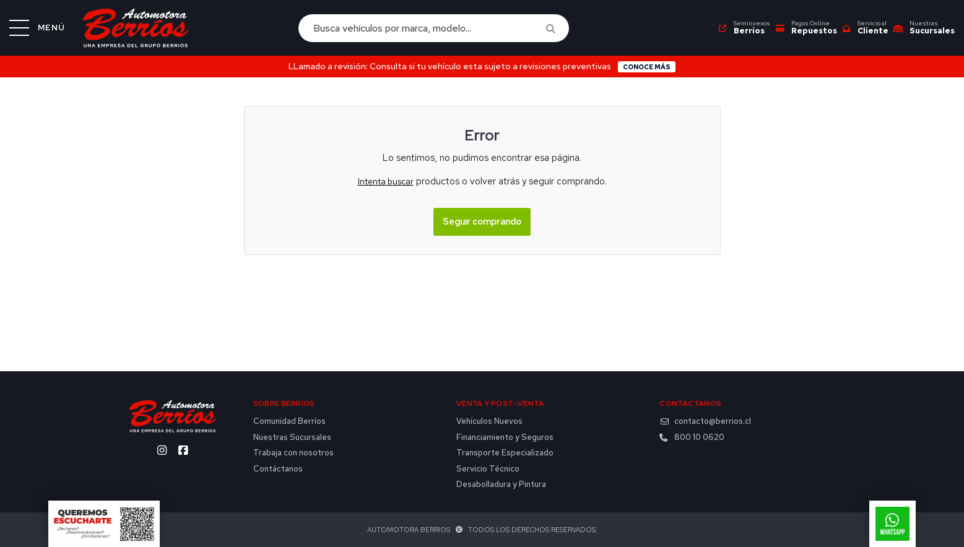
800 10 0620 (691, 437)
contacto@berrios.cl (705, 421)
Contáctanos (278, 469)
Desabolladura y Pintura (501, 484)
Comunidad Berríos (289, 421)
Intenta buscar (386, 181)
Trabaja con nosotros (293, 453)
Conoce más (647, 66)
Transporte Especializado (505, 453)
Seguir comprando (482, 221)
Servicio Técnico (487, 469)
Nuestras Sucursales (292, 437)
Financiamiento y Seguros (505, 437)
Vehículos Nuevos (489, 421)
